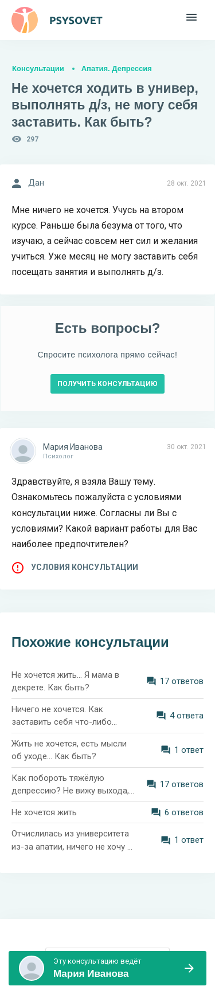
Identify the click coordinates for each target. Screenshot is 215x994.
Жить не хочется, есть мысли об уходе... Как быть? (69, 750)
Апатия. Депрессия (116, 68)
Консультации (38, 68)
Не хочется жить (44, 812)
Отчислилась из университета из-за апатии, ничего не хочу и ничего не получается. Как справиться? (71, 840)
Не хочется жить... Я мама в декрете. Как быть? (65, 681)
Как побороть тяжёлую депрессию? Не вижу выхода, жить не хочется (70, 785)
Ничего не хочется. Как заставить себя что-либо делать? (61, 716)
